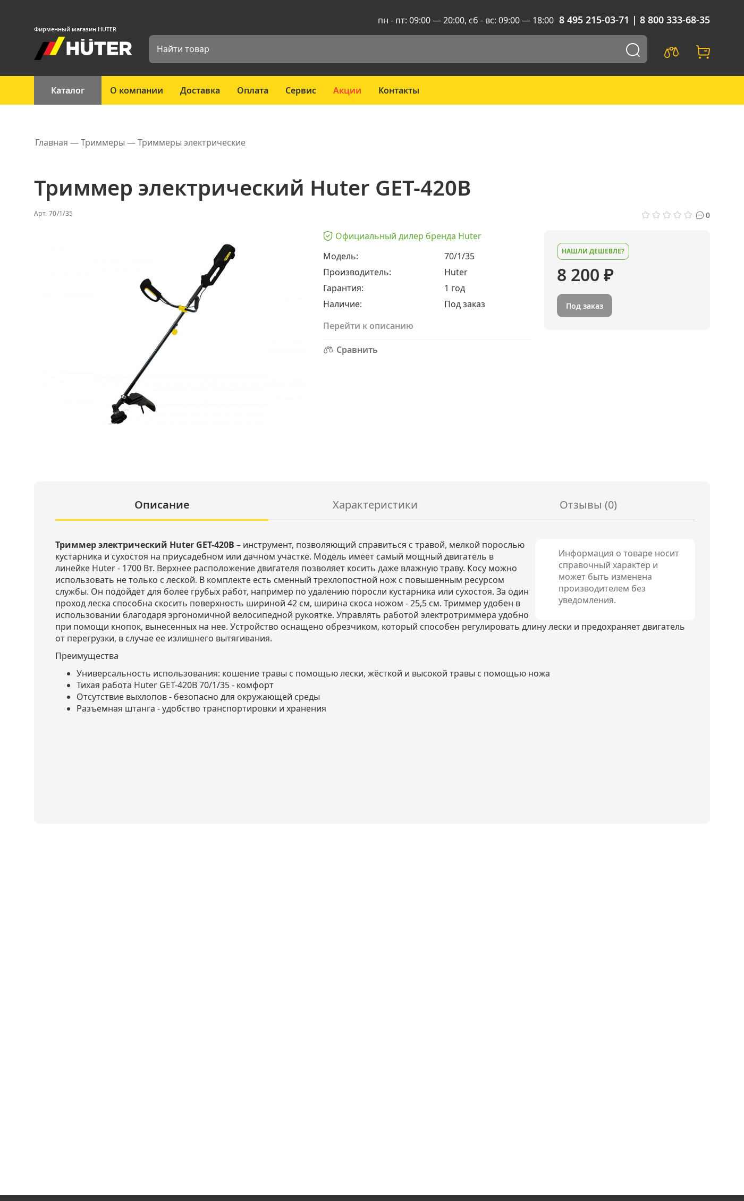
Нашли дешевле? (593, 251)
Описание (162, 504)
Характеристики (375, 504)
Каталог (67, 90)
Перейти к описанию (368, 325)
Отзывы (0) (588, 504)
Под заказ (584, 306)
